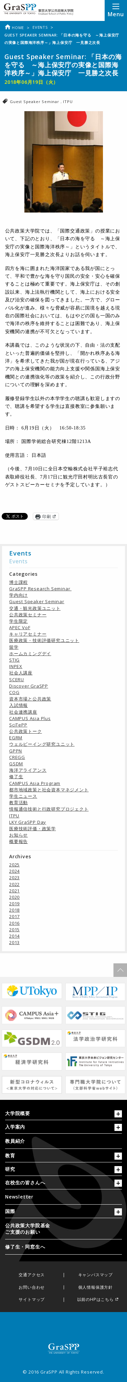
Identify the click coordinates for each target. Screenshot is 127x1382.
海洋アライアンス (27, 770)
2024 (14, 871)
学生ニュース (23, 796)
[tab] (63, 1115)
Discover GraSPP (28, 686)
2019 (14, 903)
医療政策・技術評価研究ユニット (44, 640)
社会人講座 (21, 673)
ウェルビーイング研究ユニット (42, 744)
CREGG (17, 757)
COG (14, 692)
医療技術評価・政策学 (32, 828)
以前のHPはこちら (95, 1300)
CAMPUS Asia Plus (30, 718)
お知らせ (18, 835)
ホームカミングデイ (30, 653)
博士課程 (18, 582)
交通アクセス (32, 1275)
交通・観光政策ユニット (35, 608)
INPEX (15, 666)
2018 (14, 910)
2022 (14, 884)
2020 (14, 897)
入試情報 (18, 705)
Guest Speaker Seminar (35, 101)
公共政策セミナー (27, 615)
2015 (14, 930)
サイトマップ (32, 1300)
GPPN (15, 751)
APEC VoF (19, 627)
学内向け (18, 595)
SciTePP (18, 725)
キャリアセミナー (27, 634)
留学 (14, 647)
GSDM (16, 764)
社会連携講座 (23, 712)
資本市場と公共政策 (30, 699)
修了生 (16, 776)
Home (14, 27)
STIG (14, 660)
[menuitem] (63, 1141)
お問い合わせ (32, 1287)
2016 (14, 923)
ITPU (67, 101)
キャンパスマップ (95, 1275)
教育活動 (18, 802)
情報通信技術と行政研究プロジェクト (49, 809)
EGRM (15, 738)
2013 (14, 942)
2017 (14, 916)
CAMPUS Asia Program (34, 783)
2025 (14, 865)
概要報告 (18, 841)
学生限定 (18, 621)
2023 (14, 877)
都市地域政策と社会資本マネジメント (49, 790)
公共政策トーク (25, 731)
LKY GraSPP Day (27, 822)
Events (40, 27)
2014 (14, 936)
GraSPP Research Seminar (40, 589)
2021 (14, 891)
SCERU (16, 679)
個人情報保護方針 (95, 1287)
